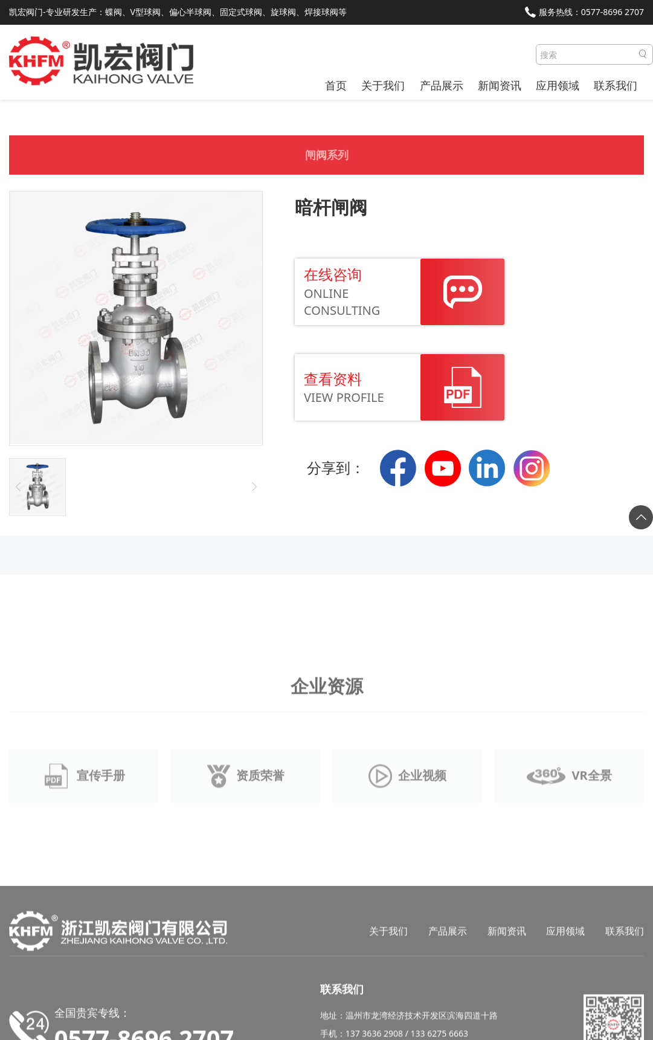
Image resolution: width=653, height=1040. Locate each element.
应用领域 (557, 85)
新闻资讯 (499, 85)
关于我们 (383, 85)
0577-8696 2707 (612, 12)
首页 (336, 85)
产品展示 (441, 85)
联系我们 (615, 85)
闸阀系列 (327, 159)
